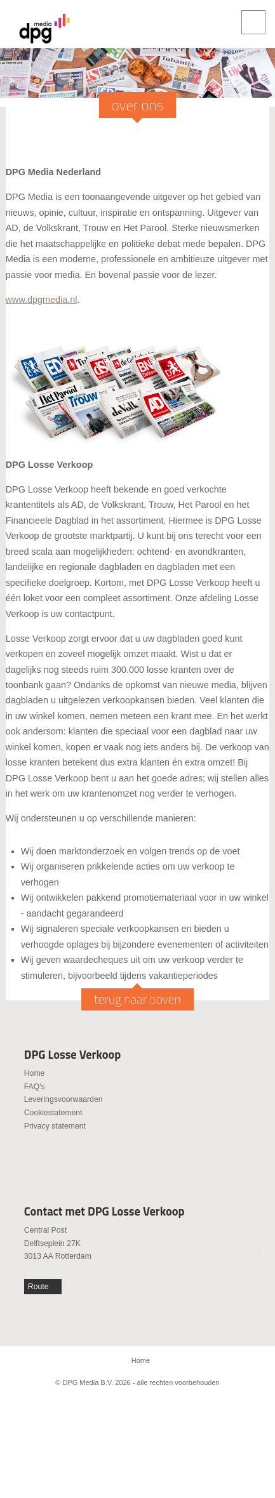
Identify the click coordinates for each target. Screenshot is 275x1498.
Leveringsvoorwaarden (63, 1099)
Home (34, 1073)
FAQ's (34, 1086)
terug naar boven (137, 999)
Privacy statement (55, 1126)
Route (38, 1286)
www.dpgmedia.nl (41, 300)
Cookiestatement (53, 1112)
